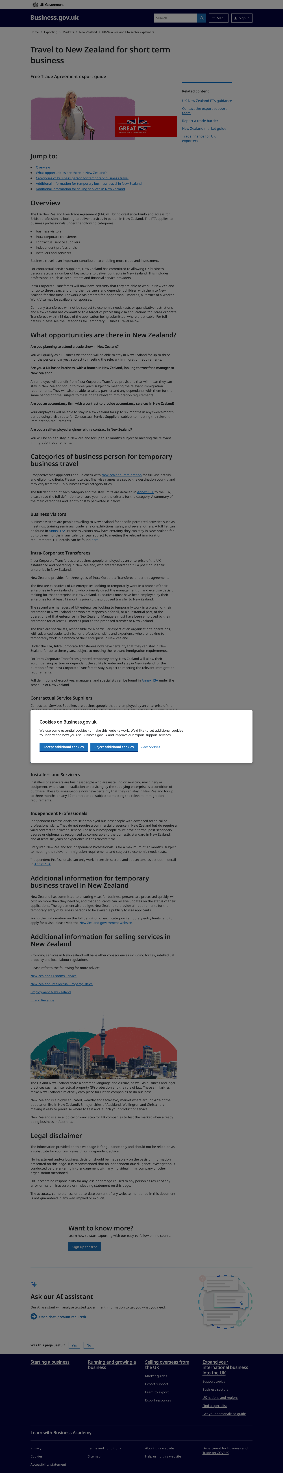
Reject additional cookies (114, 747)
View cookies (150, 747)
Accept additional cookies (63, 747)
